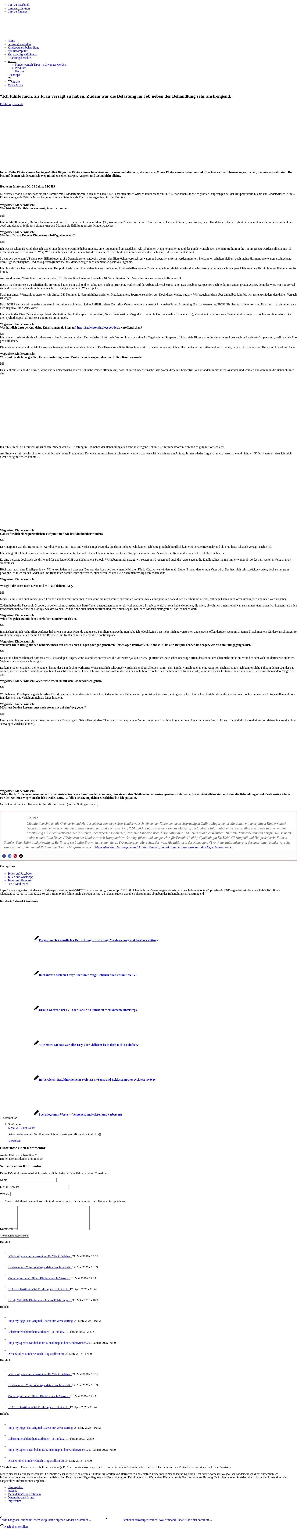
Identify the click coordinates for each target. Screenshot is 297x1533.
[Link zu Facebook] (19, 4)
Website (5, 1194)
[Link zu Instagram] (19, 8)
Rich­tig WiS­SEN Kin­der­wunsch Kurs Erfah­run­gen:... (40, 1304)
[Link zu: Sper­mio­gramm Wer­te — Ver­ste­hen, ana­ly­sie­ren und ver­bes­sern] (61, 1114)
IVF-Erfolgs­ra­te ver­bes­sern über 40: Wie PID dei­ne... (40, 1260)
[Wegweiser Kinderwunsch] (28, 34)
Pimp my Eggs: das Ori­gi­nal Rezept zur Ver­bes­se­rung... (41, 1325)
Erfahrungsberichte (11, 104)
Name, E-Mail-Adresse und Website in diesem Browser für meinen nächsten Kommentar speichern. (65, 1201)
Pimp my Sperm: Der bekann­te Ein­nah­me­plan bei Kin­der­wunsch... (48, 1347)
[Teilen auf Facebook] (20, 873)
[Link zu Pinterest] (18, 11)
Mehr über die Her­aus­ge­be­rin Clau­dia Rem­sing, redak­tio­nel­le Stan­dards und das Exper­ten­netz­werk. (163, 847)
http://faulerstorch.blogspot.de (96, 327)
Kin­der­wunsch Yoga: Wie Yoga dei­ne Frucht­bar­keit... (40, 1271)
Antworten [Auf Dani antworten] (14, 1140)
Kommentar (8, 1233)
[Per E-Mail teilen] (18, 883)
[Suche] (14, 81)
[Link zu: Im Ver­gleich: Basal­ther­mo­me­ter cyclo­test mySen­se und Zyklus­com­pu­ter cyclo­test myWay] (78, 1079)
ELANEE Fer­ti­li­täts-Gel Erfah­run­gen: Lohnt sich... (39, 1293)
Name (3, 1180)
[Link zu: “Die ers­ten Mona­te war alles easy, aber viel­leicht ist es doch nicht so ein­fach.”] (69, 1044)
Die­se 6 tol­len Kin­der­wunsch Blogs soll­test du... (37, 1358)
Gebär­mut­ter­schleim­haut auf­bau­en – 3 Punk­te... (36, 1336)
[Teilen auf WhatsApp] (20, 877)
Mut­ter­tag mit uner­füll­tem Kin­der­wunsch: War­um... (39, 1282)
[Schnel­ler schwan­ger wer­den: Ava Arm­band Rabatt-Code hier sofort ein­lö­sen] (159, 1524)
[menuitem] (152, 40)
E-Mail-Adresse (9, 1187)
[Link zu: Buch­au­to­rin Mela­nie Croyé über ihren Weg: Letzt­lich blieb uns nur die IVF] (69, 975)
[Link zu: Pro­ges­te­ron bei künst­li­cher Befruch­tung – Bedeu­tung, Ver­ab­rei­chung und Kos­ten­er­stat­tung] (79, 940)
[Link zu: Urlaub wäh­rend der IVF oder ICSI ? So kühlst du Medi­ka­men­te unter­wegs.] (68, 1009)
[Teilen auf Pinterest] (19, 880)
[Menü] (15, 85)
